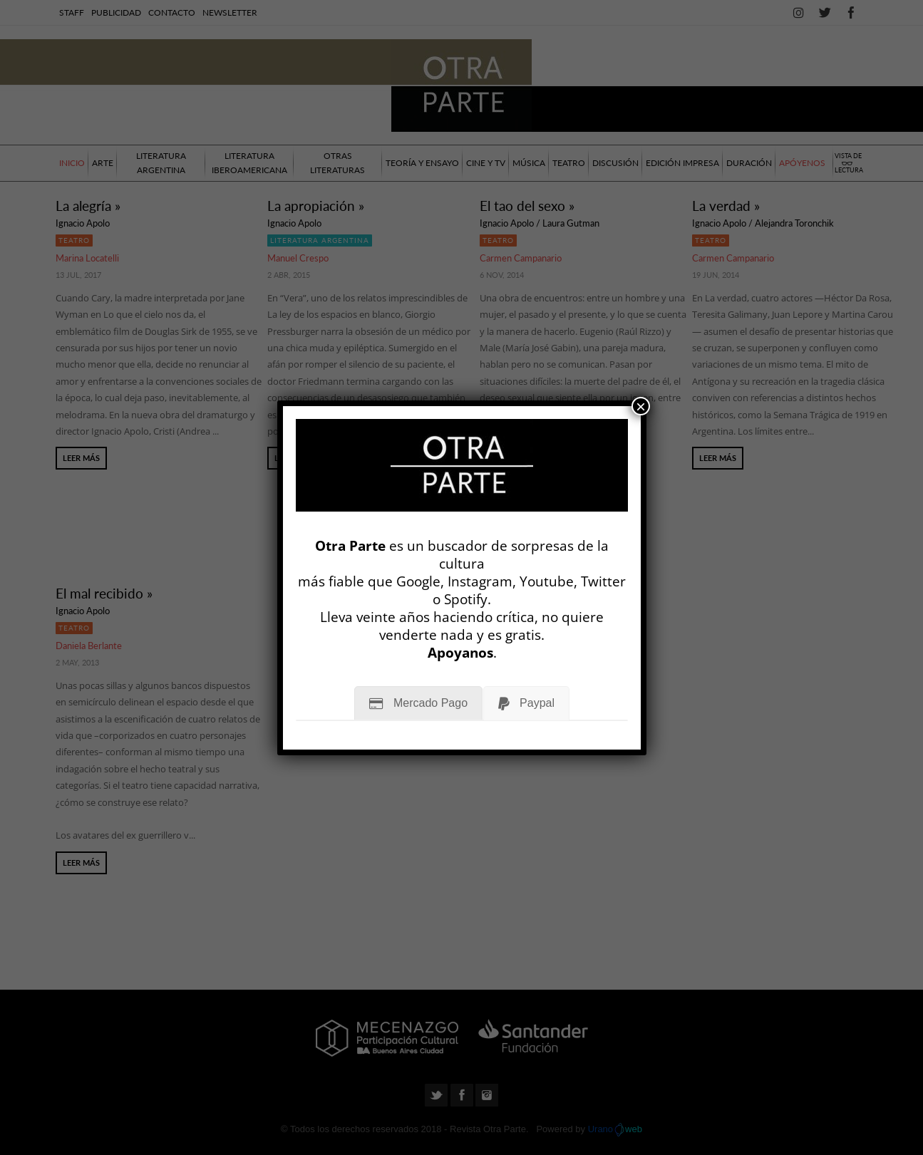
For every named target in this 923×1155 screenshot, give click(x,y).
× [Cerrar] (641, 406)
